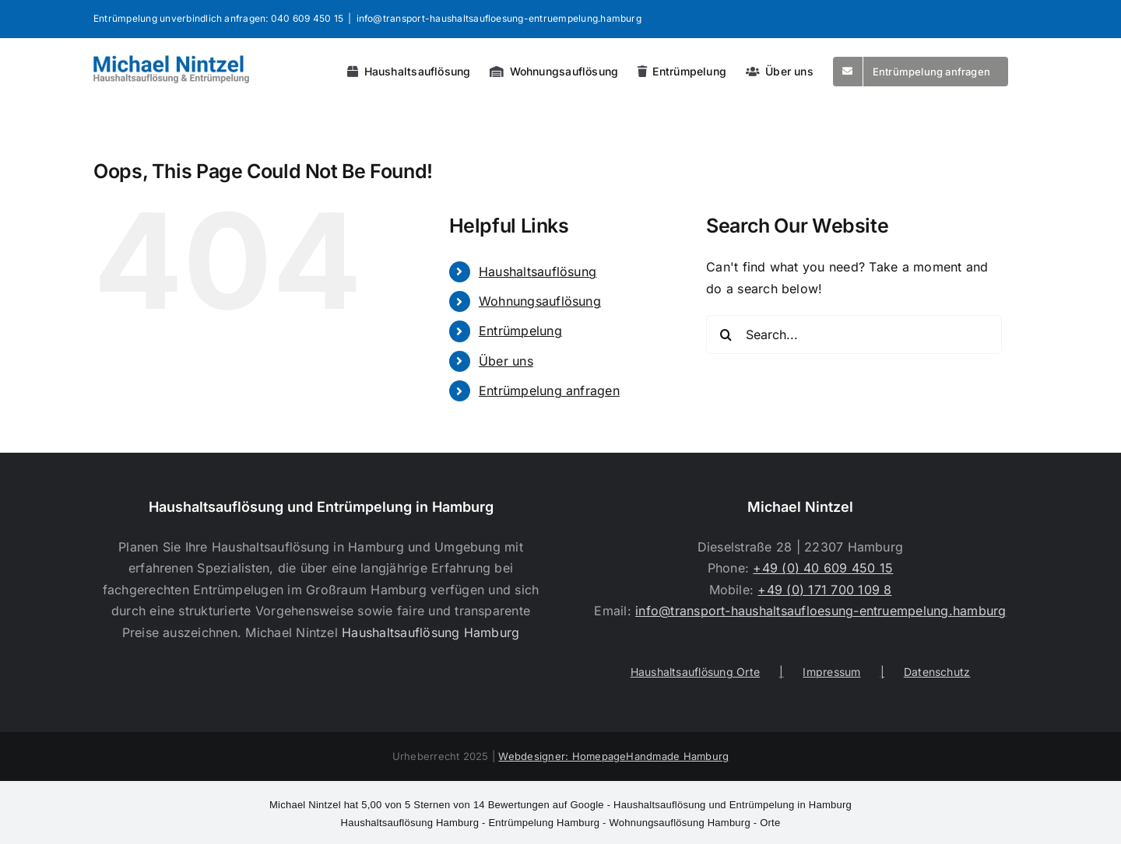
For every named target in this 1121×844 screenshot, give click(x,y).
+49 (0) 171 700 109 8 (824, 589)
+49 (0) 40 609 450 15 (823, 568)
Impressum (831, 671)
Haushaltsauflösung (537, 271)
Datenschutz (937, 671)
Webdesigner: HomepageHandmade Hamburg (613, 756)
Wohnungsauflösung (540, 301)
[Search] (725, 334)
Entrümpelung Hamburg (543, 822)
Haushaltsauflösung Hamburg (430, 632)
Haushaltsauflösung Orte (696, 671)
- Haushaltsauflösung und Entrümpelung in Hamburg (560, 805)
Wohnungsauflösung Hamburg (680, 822)
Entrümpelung (520, 330)
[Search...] (854, 334)
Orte (770, 822)
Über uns (506, 361)
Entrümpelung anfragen (549, 390)
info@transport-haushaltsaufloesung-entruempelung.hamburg (499, 18)
